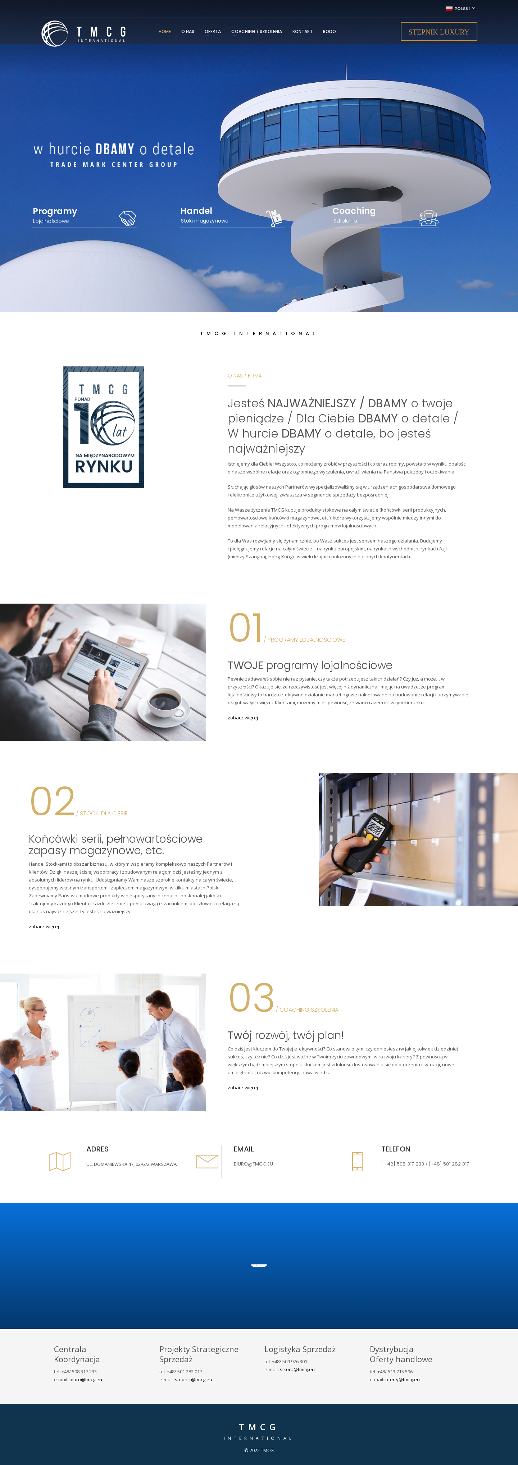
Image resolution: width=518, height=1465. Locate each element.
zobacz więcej (243, 717)
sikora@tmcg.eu (297, 1369)
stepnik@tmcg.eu (193, 1379)
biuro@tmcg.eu (85, 1379)
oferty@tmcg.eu (402, 1379)
